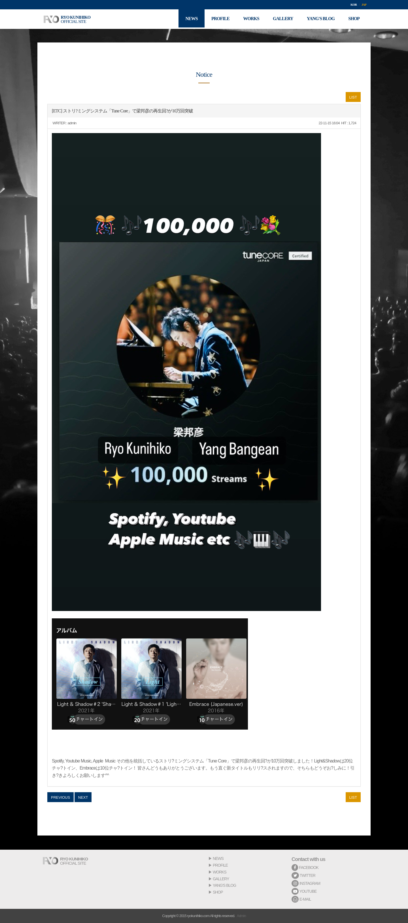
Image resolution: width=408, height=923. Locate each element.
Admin (241, 916)
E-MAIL (301, 899)
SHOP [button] (353, 19)
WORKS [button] (249, 19)
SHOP (218, 892)
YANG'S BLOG (224, 885)
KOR (353, 4)
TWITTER (303, 875)
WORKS (219, 872)
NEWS (218, 858)
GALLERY (221, 879)
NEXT (83, 797)
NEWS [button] (189, 19)
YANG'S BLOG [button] (320, 19)
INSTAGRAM (306, 883)
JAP (364, 4)
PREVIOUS (60, 797)
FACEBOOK (305, 867)
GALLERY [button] (282, 19)
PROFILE (220, 865)
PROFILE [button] (218, 19)
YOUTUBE (304, 891)
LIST (353, 97)
